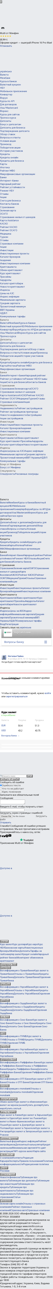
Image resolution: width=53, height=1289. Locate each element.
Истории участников (11, 151)
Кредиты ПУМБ (32, 1040)
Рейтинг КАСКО (8, 227)
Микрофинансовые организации (17, 174)
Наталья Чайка (15, 656)
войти (48, 693)
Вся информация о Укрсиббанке (17, 987)
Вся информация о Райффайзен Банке (20, 1063)
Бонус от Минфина (10, 464)
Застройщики (34, 415)
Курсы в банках (8, 81)
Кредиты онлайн (9, 157)
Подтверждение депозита (14, 131)
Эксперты (14, 1162)
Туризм (4, 237)
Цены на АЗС (7, 293)
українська (6, 71)
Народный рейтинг (10, 184)
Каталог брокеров (10, 257)
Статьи (16, 1198)
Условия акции (8, 141)
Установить (6, 46)
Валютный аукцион (10, 84)
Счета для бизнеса (10, 200)
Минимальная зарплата (12, 300)
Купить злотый (13, 1109)
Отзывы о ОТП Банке (18, 1083)
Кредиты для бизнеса (12, 160)
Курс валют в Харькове (34, 1116)
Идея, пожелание (11, 791)
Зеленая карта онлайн (11, 1204)
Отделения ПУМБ (16, 1043)
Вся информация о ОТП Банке (16, 1079)
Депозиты (5, 121)
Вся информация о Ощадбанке (16, 1004)
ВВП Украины (7, 310)
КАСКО (4, 223)
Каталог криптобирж (11, 283)
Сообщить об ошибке (9, 779)
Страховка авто (18, 1211)
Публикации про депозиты (22, 1181)
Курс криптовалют (10, 273)
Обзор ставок (7, 134)
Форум (3, 98)
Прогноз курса (8, 117)
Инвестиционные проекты (14, 253)
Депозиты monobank (21, 1093)
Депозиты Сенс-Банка (18, 1027)
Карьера (4, 1162)
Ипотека (5, 167)
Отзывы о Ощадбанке (23, 1007)
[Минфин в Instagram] (7, 837)
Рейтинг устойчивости (12, 187)
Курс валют (6, 945)
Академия (5, 260)
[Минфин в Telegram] (2, 837)
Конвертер (6, 94)
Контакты (18, 1158)
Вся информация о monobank (15, 1089)
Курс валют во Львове (29, 1119)
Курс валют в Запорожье (24, 1132)
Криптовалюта (8, 267)
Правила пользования (31, 1162)
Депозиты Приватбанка (26, 978)
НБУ (2, 88)
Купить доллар (33, 1106)
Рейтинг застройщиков (29, 408)
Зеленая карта (8, 210)
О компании (6, 1158)
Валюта (4, 74)
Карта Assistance (9, 220)
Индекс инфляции (9, 296)
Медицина (5, 233)
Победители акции (10, 147)
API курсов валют (23, 1152)
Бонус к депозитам (10, 124)
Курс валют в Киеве (11, 1116)
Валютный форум (9, 1142)
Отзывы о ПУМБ (15, 1040)
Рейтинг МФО (7, 170)
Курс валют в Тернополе (22, 1129)
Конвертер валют (12, 955)
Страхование (7, 207)
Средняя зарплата (10, 303)
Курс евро (32, 945)
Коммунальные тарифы (12, 316)
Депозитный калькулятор (29, 1145)
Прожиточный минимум (13, 306)
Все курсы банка (9, 736)
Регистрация (12, 624)
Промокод (5, 144)
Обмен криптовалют (11, 270)
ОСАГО (4, 213)
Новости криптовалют (12, 286)
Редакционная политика (36, 1165)
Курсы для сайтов (10, 114)
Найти (29, 776)
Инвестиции (6, 250)
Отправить (5, 823)
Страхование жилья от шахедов (17, 217)
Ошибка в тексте (11, 785)
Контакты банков (9, 204)
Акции (3, 197)
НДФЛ (3, 313)
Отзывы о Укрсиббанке (26, 991)
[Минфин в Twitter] (4, 837)
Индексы (5, 290)
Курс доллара (19, 945)
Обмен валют (7, 1102)
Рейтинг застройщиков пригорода (19, 411)
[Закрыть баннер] (1, 1)
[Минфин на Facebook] (0, 837)
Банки (3, 177)
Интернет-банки (9, 180)
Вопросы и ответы (10, 137)
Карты (3, 164)
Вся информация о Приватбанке (17, 971)
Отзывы (4, 194)
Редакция (28, 1158)
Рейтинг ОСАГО (8, 230)
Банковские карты (14, 948)
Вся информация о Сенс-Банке (16, 1020)
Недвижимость (8, 405)
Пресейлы (5, 276)
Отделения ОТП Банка (41, 1083)
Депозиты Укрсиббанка (26, 994)
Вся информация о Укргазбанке (16, 1050)
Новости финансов (10, 1178)
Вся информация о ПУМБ (13, 1037)
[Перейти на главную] (21, 59)
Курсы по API (7, 101)
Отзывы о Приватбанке (26, 974)
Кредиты (5, 154)
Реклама (4, 1171)
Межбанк (5, 78)
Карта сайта (39, 1152)
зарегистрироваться (16, 696)
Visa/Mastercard (9, 108)
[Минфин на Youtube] (10, 837)
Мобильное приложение (13, 91)
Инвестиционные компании (15, 263)
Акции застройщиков (11, 418)
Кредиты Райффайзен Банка (22, 1070)
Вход (2, 624)
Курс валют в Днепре (18, 1125)
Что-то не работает (13, 788)
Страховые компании (11, 243)
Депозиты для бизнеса (12, 127)
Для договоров (8, 104)
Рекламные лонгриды (26, 474)
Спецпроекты (7, 470)
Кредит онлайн (30, 955)
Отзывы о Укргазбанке (25, 1053)
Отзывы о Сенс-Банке (24, 1024)
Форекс (4, 111)
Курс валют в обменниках (28, 1102)
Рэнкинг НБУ (7, 190)
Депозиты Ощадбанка (23, 1011)
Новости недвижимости (13, 415)
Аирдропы (5, 280)
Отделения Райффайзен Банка (36, 1073)
